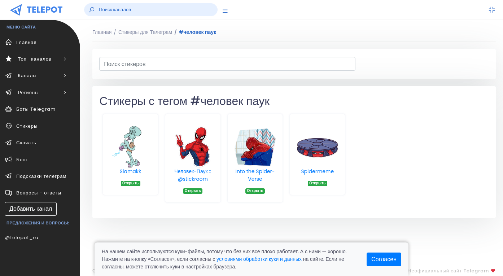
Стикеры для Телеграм (145, 32)
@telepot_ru (22, 237)
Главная (101, 32)
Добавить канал (30, 209)
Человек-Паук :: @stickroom (192, 175)
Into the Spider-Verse (255, 175)
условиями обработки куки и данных (259, 259)
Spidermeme (317, 171)
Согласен (384, 259)
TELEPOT (45, 10)
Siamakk (130, 171)
